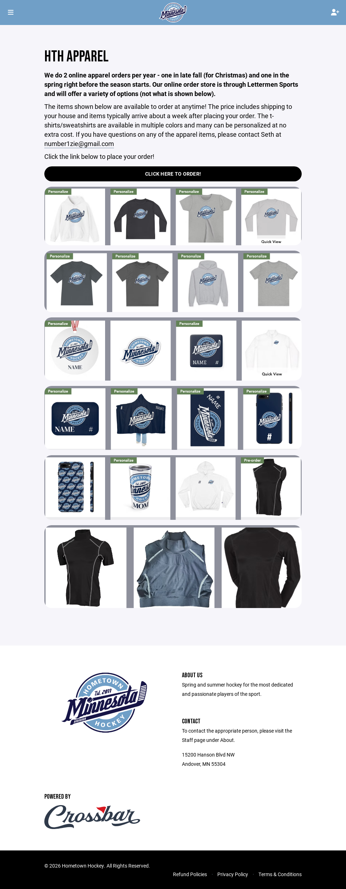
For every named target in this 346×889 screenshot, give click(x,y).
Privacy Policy (232, 874)
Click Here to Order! (173, 173)
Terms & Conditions (280, 874)
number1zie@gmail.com (79, 143)
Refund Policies (190, 874)
